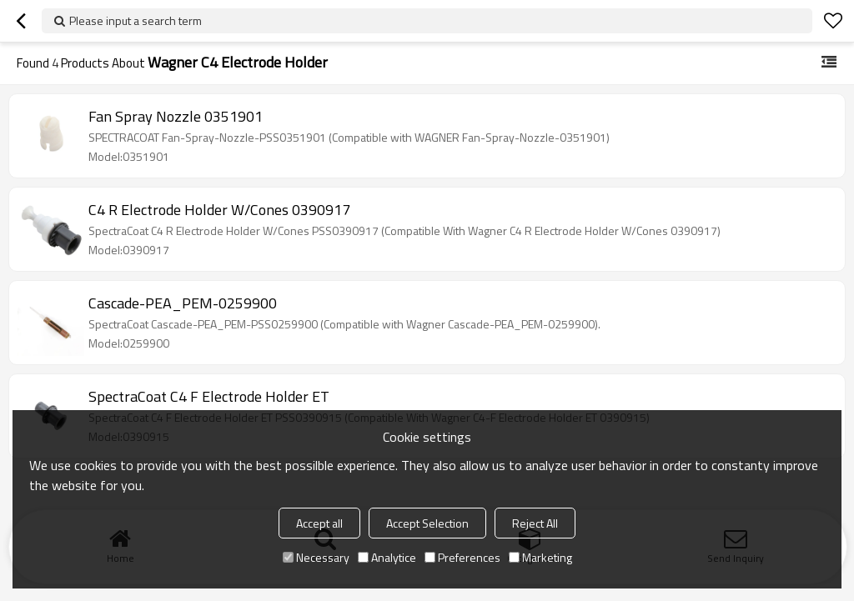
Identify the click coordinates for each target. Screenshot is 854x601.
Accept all (319, 523)
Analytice (387, 557)
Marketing (540, 557)
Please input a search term (135, 20)
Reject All (535, 523)
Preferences (462, 557)
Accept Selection (427, 523)
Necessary (316, 557)
